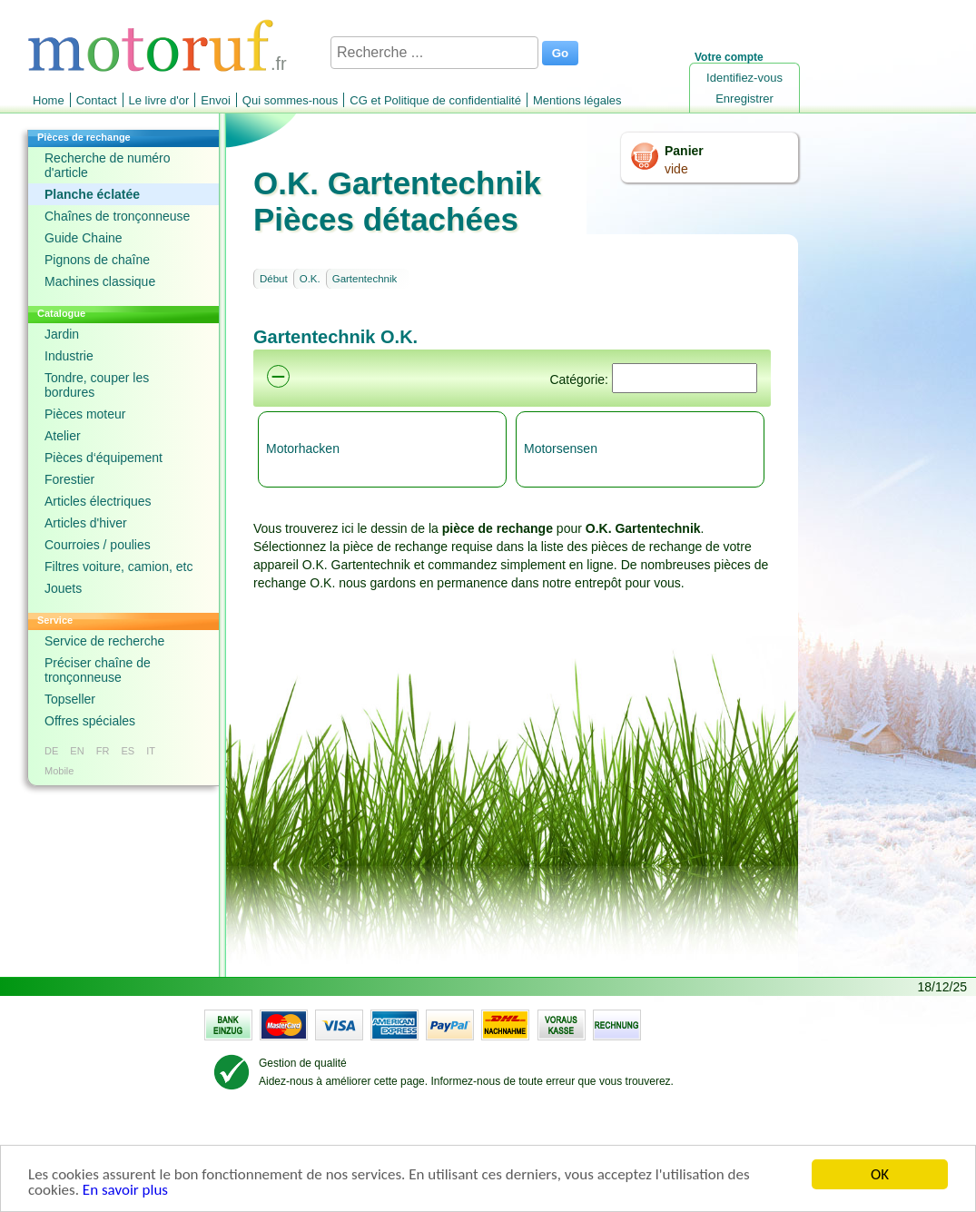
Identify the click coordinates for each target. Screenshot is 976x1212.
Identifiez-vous (744, 77)
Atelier (62, 436)
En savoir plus (125, 1191)
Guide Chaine (83, 238)
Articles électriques (98, 501)
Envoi (216, 100)
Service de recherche (104, 641)
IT (150, 750)
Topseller (69, 699)
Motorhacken (303, 448)
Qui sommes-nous (290, 100)
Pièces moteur (84, 414)
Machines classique (99, 281)
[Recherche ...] (434, 52)
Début (274, 278)
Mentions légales (577, 100)
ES (127, 750)
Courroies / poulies (97, 544)
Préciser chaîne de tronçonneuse (97, 670)
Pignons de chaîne (97, 259)
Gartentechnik (365, 278)
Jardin (61, 334)
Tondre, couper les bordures (96, 384)
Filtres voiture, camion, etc (118, 566)
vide (676, 169)
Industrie (69, 356)
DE (51, 750)
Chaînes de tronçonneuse (117, 216)
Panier (684, 150)
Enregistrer (744, 98)
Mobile (59, 770)
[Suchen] (684, 378)
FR (103, 750)
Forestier (69, 479)
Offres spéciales (89, 721)
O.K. (310, 278)
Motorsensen (560, 448)
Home (48, 100)
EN (77, 750)
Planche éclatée (92, 194)
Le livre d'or (159, 100)
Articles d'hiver (85, 523)
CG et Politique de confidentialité (435, 100)
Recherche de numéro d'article (107, 165)
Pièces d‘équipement (103, 457)
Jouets (63, 588)
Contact (96, 100)
